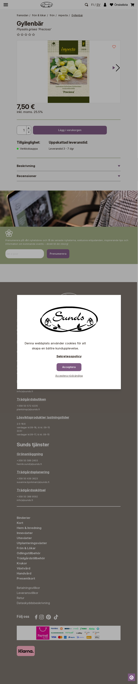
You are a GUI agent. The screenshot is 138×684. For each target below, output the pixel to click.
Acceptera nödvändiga (69, 375)
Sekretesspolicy (69, 356)
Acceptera (69, 367)
